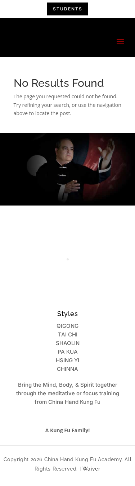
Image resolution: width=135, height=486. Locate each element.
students (67, 8)
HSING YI (67, 360)
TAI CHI (67, 334)
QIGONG (67, 325)
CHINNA (67, 368)
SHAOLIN (68, 343)
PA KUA (68, 351)
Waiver (91, 469)
